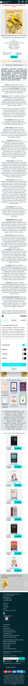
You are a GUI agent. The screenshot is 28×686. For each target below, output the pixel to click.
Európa (14, 414)
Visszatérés (20, 426)
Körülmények (13, 418)
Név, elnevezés (17, 421)
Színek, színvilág (21, 423)
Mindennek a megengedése (14, 364)
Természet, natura (18, 424)
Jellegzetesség (7, 417)
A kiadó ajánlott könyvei (14, 380)
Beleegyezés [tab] (5, 320)
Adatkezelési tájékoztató (9, 637)
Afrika (14, 412)
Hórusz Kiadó (6, 645)
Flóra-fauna (20, 414)
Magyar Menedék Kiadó (9, 641)
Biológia (7, 414)
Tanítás (11, 424)
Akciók (5, 608)
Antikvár (5, 605)
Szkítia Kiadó (6, 647)
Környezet (6, 418)
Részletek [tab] (13, 320)
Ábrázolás (8, 427)
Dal (11, 414)
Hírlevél (5, 626)
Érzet (13, 429)
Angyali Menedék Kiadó (9, 643)
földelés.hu (14, 684)
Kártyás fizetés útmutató (9, 632)
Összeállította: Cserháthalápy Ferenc (12, 411)
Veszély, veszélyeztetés (10, 426)
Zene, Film (6, 603)
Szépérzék (14, 423)
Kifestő (13, 417)
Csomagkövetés (7, 633)
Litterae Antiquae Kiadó (9, 648)
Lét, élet (22, 418)
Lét (18, 418)
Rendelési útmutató (8, 630)
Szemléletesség (6, 423)
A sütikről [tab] (22, 320)
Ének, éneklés (19, 427)
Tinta (23, 411)
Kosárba (14, 57)
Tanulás (7, 424)
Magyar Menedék (10, 667)
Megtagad (13, 369)
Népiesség (19, 420)
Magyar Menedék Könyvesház (5, 2)
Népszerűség (10, 421)
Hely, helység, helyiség (16, 415)
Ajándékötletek (20, 412)
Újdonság (5, 607)
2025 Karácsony (8, 412)
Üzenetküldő (6, 628)
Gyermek (8, 415)
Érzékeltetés (18, 429)
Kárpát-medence (20, 417)
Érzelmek (9, 429)
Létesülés (8, 420)
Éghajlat (13, 427)
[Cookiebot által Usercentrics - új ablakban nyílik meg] (20, 316)
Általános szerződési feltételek (11, 635)
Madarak (14, 420)
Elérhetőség (6, 624)
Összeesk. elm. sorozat (9, 610)
